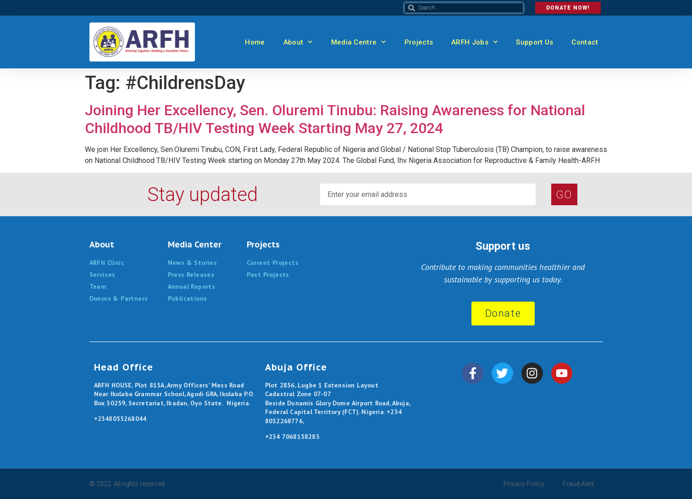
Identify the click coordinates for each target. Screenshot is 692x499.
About (298, 42)
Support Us (534, 42)
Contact (584, 42)
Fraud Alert (578, 484)
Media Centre (358, 42)
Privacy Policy (524, 484)
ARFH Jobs (474, 42)
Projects (418, 42)
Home (255, 42)
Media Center (194, 244)
